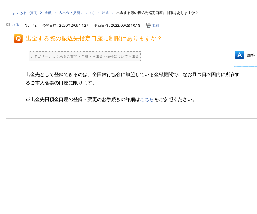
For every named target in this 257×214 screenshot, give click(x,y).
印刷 (155, 25)
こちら (147, 99)
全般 (48, 12)
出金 (105, 12)
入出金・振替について (77, 12)
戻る (15, 24)
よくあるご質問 (24, 12)
